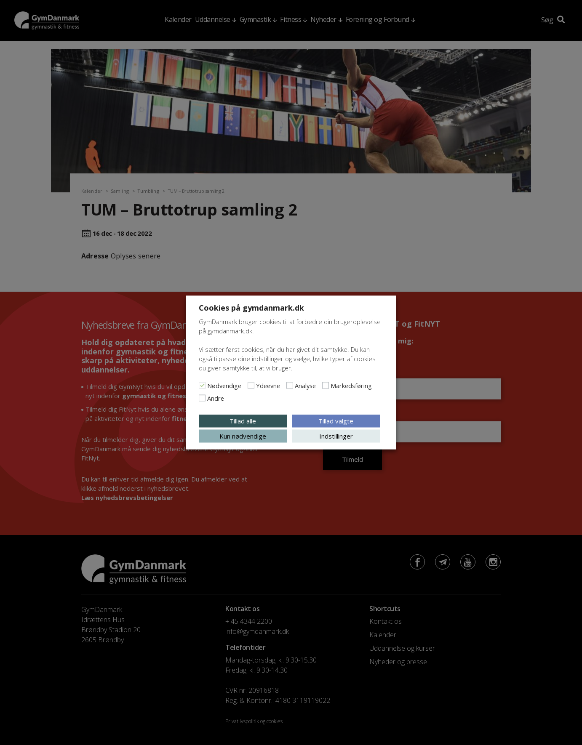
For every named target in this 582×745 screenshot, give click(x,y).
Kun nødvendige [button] (242, 436)
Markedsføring (351, 385)
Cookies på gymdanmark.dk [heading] (251, 308)
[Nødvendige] (202, 385)
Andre (215, 398)
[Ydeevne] (251, 385)
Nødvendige (224, 385)
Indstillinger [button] (336, 436)
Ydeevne (268, 385)
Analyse (305, 385)
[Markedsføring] (325, 385)
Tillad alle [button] (243, 421)
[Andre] (202, 398)
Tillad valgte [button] (335, 421)
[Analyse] (289, 385)
